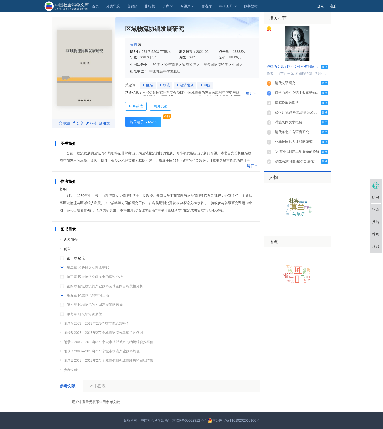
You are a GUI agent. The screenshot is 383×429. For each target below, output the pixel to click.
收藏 (64, 123)
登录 (320, 6)
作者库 (207, 6)
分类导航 (113, 6)
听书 (375, 197)
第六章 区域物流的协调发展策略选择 (95, 305)
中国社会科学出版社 (164, 71)
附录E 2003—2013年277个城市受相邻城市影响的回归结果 (108, 360)
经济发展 (187, 85)
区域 (149, 85)
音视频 (132, 6)
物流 (166, 85)
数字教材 (251, 6)
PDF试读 (136, 106)
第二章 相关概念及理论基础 (88, 267)
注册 (333, 6)
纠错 (91, 123)
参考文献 (71, 370)
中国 (235, 65)
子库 (165, 6)
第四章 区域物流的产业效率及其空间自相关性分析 (105, 286)
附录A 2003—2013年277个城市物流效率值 (96, 323)
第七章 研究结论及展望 (84, 314)
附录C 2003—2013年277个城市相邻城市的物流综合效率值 (108, 342)
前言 (67, 249)
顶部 (375, 246)
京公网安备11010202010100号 (233, 420)
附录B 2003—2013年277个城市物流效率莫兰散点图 (103, 333)
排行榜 (150, 6)
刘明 (133, 45)
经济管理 (171, 65)
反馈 (375, 222)
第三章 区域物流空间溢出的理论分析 (95, 277)
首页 (95, 6)
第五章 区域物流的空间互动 (88, 295)
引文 (104, 123)
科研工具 (226, 6)
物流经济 (189, 65)
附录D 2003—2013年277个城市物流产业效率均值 (102, 351)
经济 (156, 65)
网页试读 (160, 106)
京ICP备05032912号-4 (189, 420)
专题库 (185, 6)
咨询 (375, 210)
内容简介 (71, 240)
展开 (251, 93)
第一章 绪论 (76, 258)
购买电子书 (143, 122)
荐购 (167, 116)
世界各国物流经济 (214, 65)
